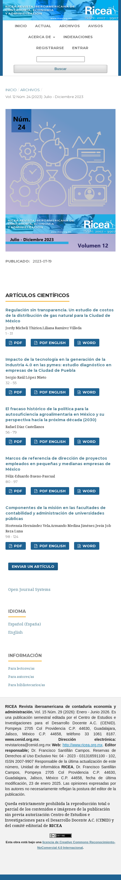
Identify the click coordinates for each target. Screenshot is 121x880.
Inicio (21, 26)
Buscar (60, 69)
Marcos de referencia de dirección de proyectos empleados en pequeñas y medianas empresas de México (58, 464)
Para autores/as (21, 676)
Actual (43, 26)
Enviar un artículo (33, 566)
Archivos (69, 26)
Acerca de (40, 37)
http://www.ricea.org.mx (83, 745)
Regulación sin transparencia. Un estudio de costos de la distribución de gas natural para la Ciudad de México (59, 315)
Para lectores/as (21, 668)
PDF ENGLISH (52, 342)
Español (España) (24, 624)
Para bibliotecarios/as (26, 684)
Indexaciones (78, 37)
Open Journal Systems (29, 589)
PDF (17, 342)
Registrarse (50, 48)
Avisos (95, 26)
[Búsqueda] (60, 59)
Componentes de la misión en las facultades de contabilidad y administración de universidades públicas (55, 513)
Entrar (80, 48)
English (15, 632)
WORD (88, 342)
